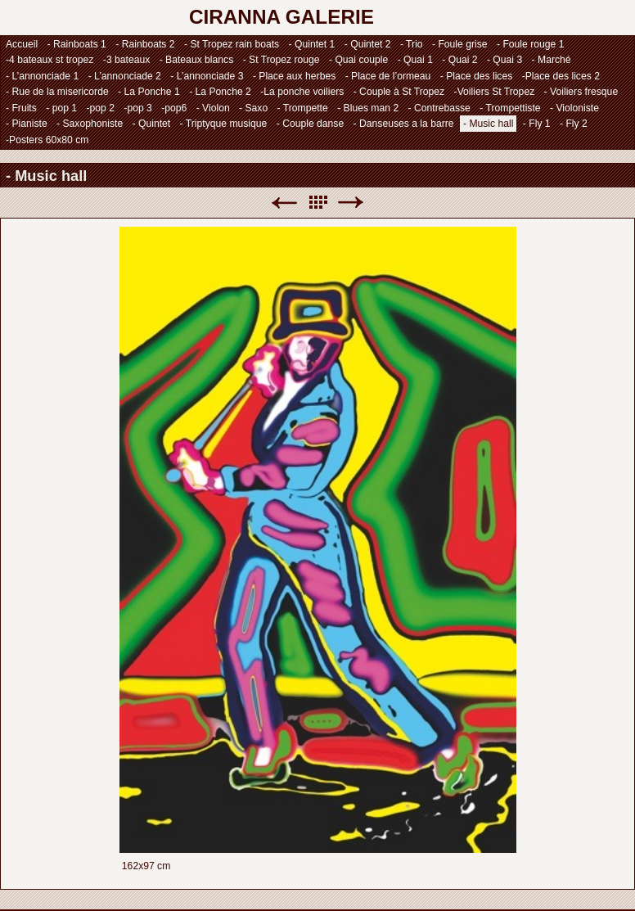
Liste (317, 202)
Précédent (284, 202)
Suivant (351, 202)
